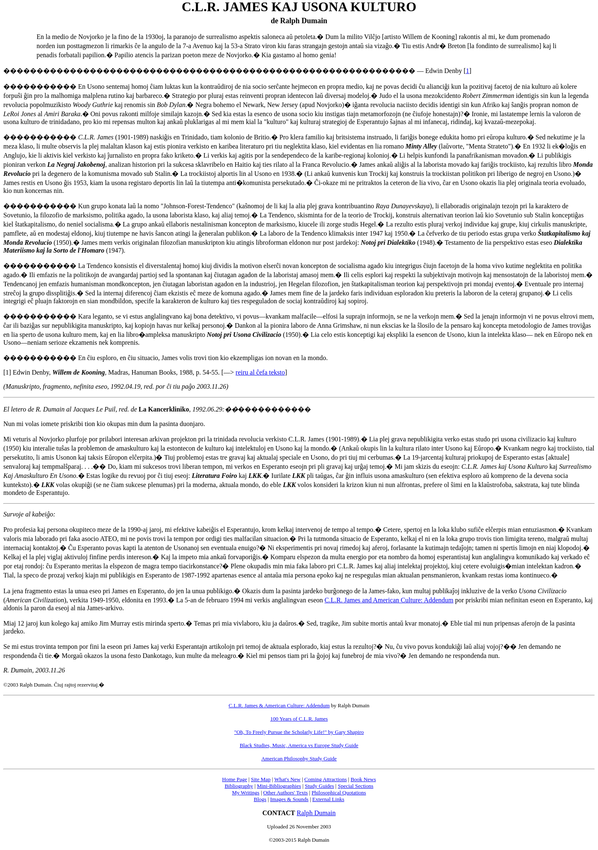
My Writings (246, 792)
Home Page (234, 779)
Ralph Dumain (316, 812)
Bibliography (239, 786)
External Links (328, 799)
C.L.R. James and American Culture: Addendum (389, 600)
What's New (287, 779)
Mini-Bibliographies (279, 786)
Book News (363, 779)
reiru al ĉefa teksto (260, 372)
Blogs (260, 799)
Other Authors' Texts (285, 792)
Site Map (260, 779)
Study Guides (319, 786)
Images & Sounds (289, 799)
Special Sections (355, 786)
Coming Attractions (325, 779)
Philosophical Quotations (338, 792)
